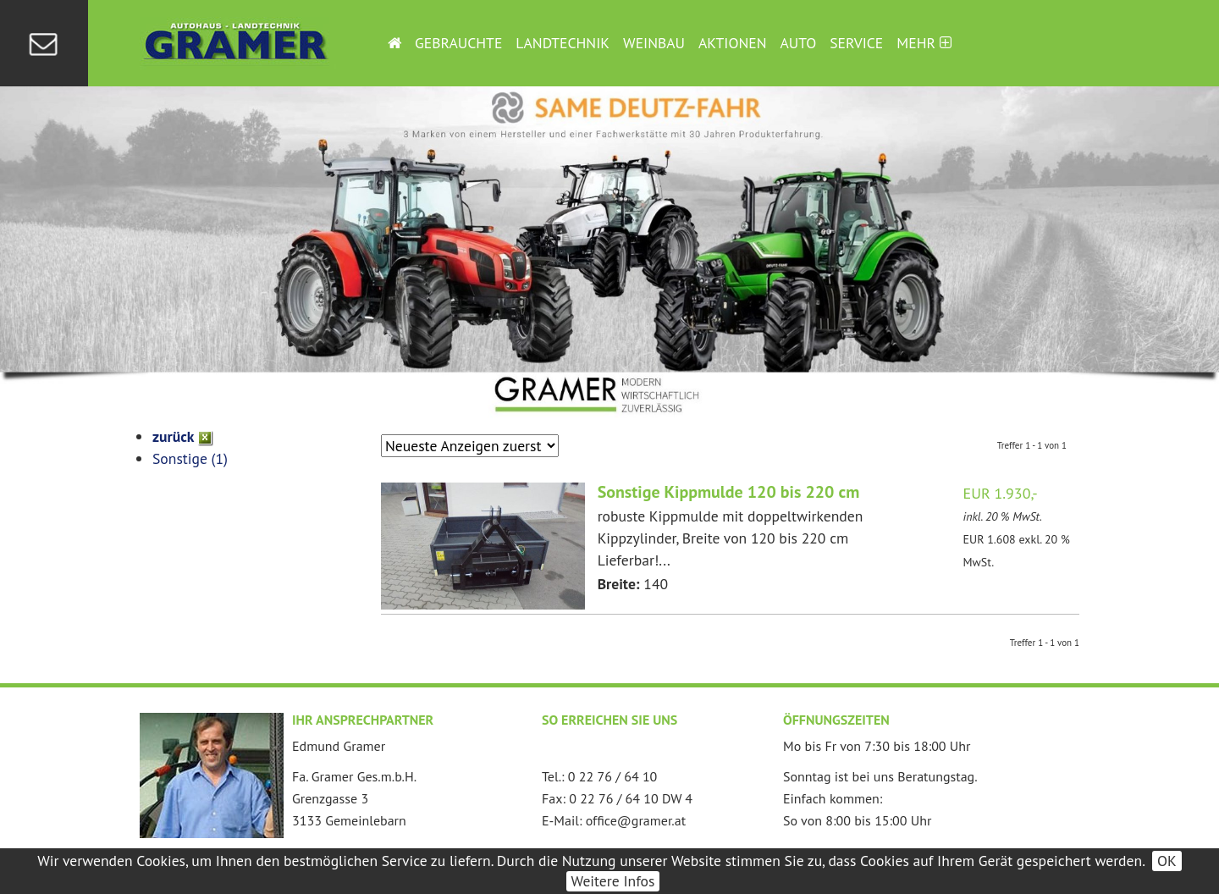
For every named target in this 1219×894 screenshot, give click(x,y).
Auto (798, 42)
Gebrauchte (458, 42)
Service (856, 42)
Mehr (923, 42)
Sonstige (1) (190, 458)
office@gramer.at (636, 820)
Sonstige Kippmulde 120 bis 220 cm (729, 492)
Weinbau (654, 42)
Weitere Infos (613, 881)
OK (1167, 860)
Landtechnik (563, 42)
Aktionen (732, 42)
